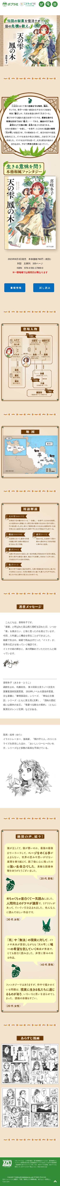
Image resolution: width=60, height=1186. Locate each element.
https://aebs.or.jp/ (42, 1166)
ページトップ (55, 1181)
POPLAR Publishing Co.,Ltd (24, 1177)
